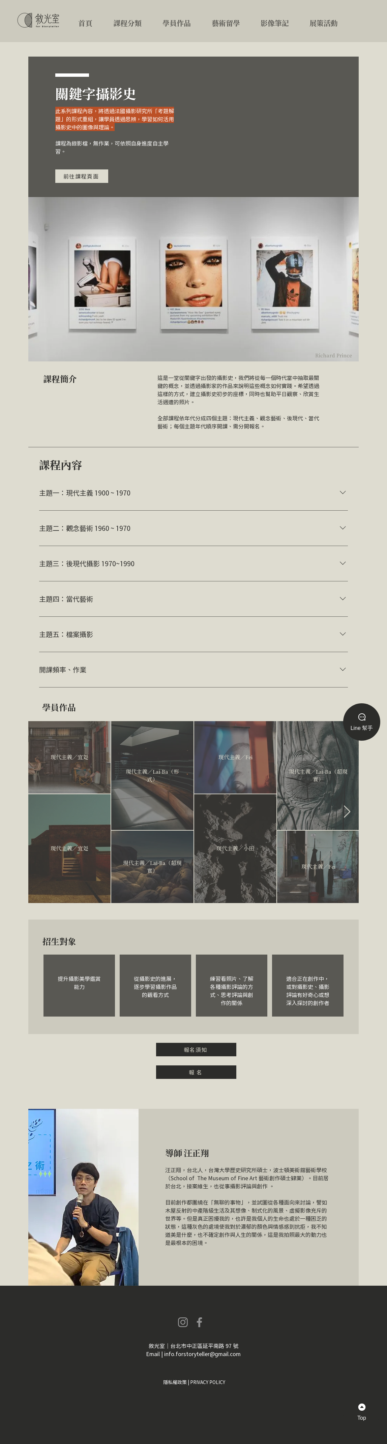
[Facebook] (199, 1322)
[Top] (361, 1412)
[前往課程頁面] (81, 176)
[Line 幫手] (361, 722)
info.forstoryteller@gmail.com (202, 1354)
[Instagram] (182, 1322)
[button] (135, 20)
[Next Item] (347, 812)
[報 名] (196, 1072)
